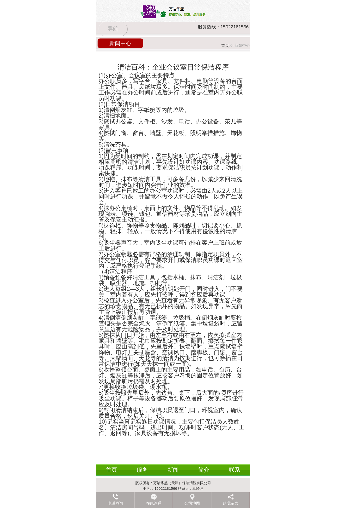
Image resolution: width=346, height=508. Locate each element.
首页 (225, 46)
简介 (203, 470)
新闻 (173, 470)
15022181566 (235, 26)
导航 (113, 29)
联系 (234, 470)
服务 (142, 470)
